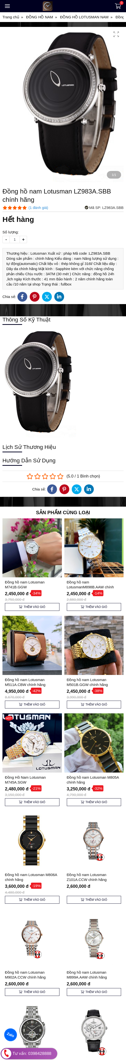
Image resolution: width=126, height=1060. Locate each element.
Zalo (10, 1035)
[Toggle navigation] (7, 6)
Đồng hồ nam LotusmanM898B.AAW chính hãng (90, 587)
